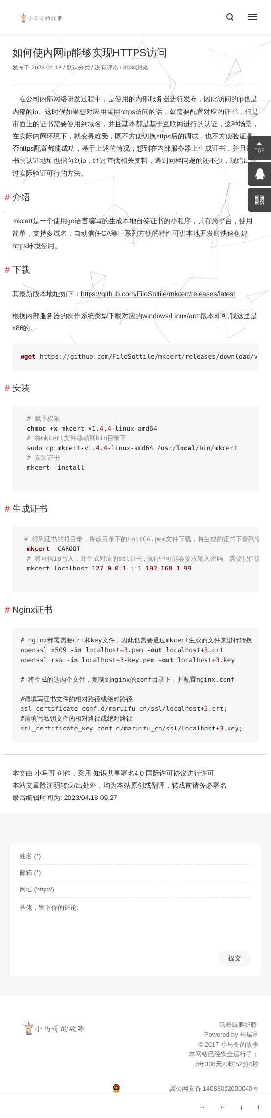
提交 (234, 958)
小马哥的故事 (240, 1044)
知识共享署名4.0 (118, 773)
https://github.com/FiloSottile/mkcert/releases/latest (158, 293)
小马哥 (45, 773)
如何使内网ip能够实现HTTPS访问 (89, 53)
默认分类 (78, 67)
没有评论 (106, 67)
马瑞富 (249, 1034)
